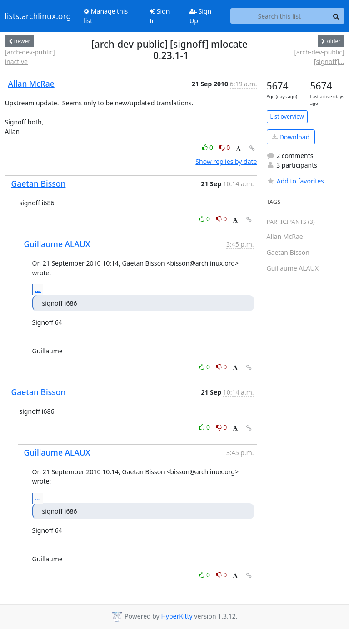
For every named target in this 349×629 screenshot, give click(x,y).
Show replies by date (226, 161)
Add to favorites (295, 181)
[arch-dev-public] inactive (30, 57)
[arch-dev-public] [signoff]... (319, 57)
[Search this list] (279, 16)
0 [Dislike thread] (224, 147)
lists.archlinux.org (38, 15)
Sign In (160, 16)
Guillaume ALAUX (57, 243)
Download (290, 137)
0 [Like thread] (208, 147)
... (38, 289)
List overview (287, 116)
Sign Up (200, 16)
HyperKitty (176, 616)
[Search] (336, 16)
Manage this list (106, 16)
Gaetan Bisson (38, 183)
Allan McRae (31, 83)
